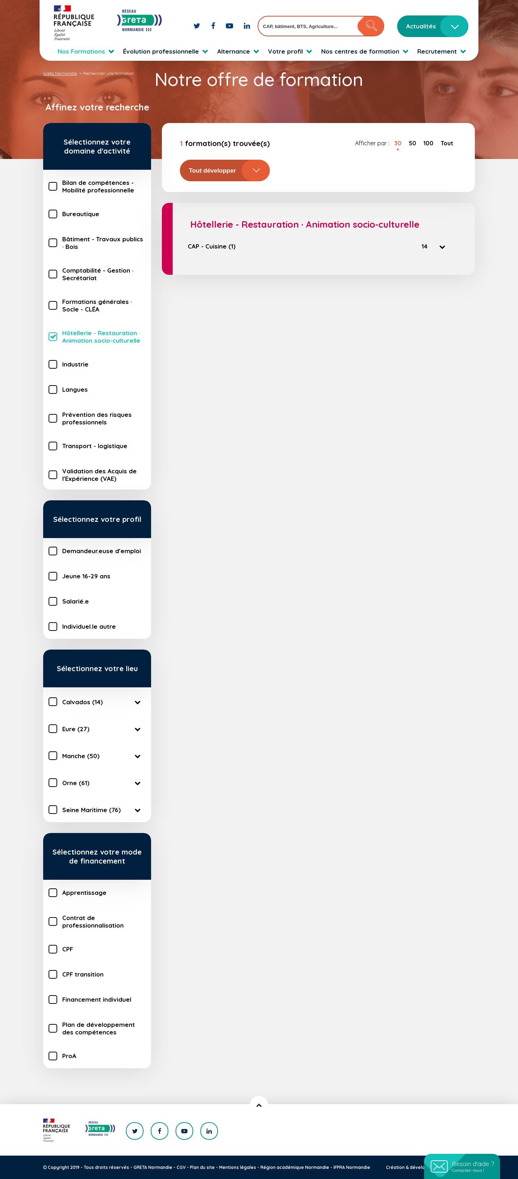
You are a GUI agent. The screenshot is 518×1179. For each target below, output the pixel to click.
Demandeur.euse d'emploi (101, 551)
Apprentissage (84, 892)
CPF (67, 949)
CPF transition (83, 974)
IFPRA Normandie (351, 1167)
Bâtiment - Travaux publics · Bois (102, 242)
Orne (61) (102, 782)
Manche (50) (102, 755)
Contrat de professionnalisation (93, 921)
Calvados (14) (102, 701)
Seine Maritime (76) (102, 809)
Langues (75, 389)
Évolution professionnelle (161, 51)
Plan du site (202, 1167)
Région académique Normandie (294, 1167)
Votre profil (285, 51)
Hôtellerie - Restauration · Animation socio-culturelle (101, 336)
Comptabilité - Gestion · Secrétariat (97, 274)
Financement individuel (96, 999)
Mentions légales (237, 1167)
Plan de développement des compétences (98, 1028)
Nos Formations (81, 51)
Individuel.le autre (89, 626)
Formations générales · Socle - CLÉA (97, 305)
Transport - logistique (94, 446)
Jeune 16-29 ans (86, 576)
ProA (69, 1056)
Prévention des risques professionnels (97, 418)
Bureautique (80, 214)
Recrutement (437, 51)
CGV (181, 1167)
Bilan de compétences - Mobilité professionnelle (98, 186)
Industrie (75, 364)
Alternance (233, 51)
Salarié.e (75, 601)
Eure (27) (102, 728)
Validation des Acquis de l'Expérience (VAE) (99, 474)
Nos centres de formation (360, 51)
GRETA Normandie (152, 1167)
